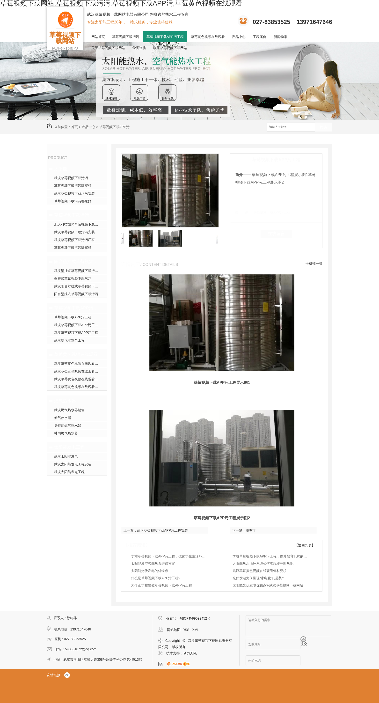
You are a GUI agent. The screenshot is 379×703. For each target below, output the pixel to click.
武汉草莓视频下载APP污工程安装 (79, 325)
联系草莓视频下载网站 (170, 48)
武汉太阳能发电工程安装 (72, 464)
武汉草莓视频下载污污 (71, 178)
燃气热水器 (65, 400)
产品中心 (239, 37)
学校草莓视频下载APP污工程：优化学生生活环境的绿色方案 (169, 556)
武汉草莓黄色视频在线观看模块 (78, 364)
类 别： (243, 212)
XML (195, 630)
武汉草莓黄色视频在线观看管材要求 (260, 571)
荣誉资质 (139, 48)
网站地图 (174, 630)
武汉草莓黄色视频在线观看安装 (78, 379)
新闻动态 (280, 37)
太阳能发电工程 (69, 447)
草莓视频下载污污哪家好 (72, 186)
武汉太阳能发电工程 (69, 472)
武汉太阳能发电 (66, 456)
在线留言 (276, 233)
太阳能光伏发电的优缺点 (149, 571)
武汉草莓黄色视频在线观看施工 (78, 371)
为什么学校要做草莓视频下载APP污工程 (161, 585)
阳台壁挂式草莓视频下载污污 (76, 261)
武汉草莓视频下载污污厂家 (74, 240)
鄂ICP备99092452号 (195, 618)
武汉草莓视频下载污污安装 (74, 193)
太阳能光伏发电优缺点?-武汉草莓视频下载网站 (268, 585)
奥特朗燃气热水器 (67, 425)
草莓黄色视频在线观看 (208, 37)
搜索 (324, 127)
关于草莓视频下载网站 (108, 48)
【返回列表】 (305, 545)
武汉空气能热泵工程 (69, 340)
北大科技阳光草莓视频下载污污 (78, 224)
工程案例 (259, 37)
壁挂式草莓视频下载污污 (72, 278)
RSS (186, 630)
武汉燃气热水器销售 (69, 410)
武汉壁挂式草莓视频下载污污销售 (79, 271)
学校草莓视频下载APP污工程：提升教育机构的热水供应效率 (271, 556)
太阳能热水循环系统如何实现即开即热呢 (263, 563)
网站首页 (98, 37)
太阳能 (60, 168)
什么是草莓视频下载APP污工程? (155, 578)
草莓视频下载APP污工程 (165, 37)
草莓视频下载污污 (125, 37)
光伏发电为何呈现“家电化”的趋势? (258, 578)
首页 (74, 127)
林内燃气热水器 (66, 433)
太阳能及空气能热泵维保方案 (153, 563)
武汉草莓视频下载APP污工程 (76, 333)
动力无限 (190, 653)
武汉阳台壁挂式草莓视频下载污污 (79, 286)
